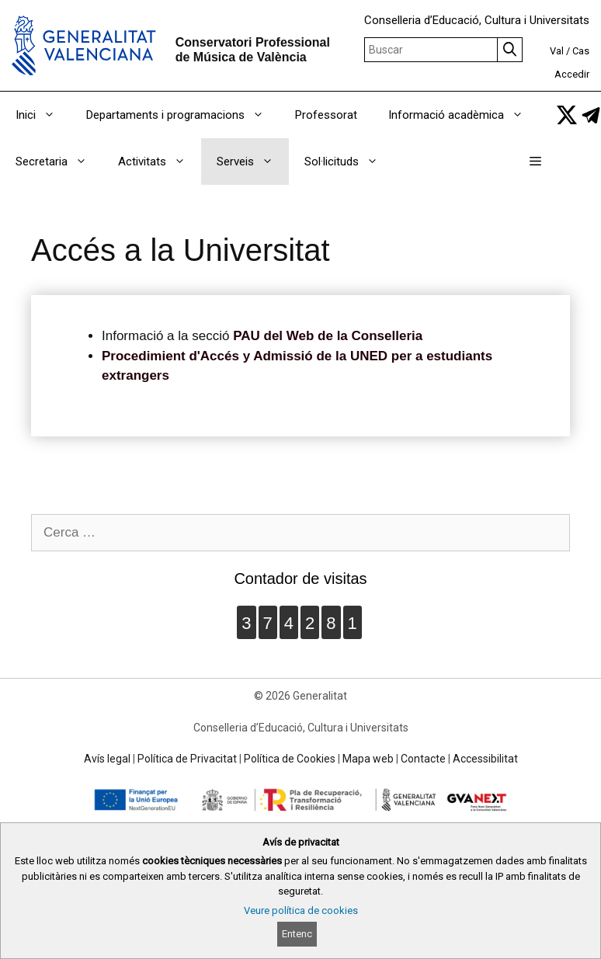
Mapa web (368, 758)
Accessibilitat (485, 758)
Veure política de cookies (301, 910)
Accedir (571, 74)
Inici (43, 115)
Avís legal (107, 758)
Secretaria (59, 161)
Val (557, 51)
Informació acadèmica (463, 115)
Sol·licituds (349, 161)
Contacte (423, 758)
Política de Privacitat (187, 758)
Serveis (253, 161)
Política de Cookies (289, 758)
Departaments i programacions (183, 115)
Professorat (326, 115)
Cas (580, 51)
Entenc (297, 934)
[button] (535, 161)
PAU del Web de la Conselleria (327, 335)
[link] (567, 115)
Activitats (159, 161)
